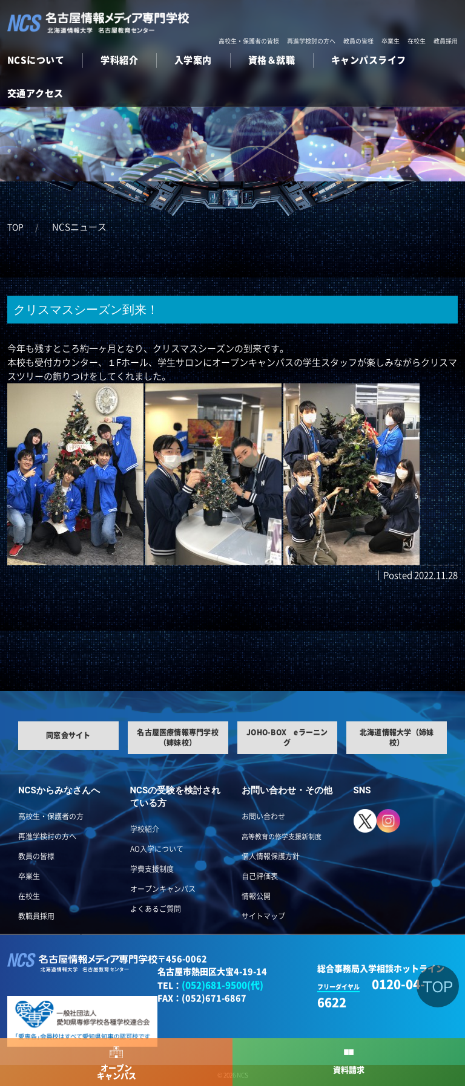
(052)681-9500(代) (222, 985)
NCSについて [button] (35, 60)
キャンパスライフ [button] (368, 60)
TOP (15, 227)
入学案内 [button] (193, 60)
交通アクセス (35, 93)
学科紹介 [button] (119, 60)
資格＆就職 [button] (271, 60)
